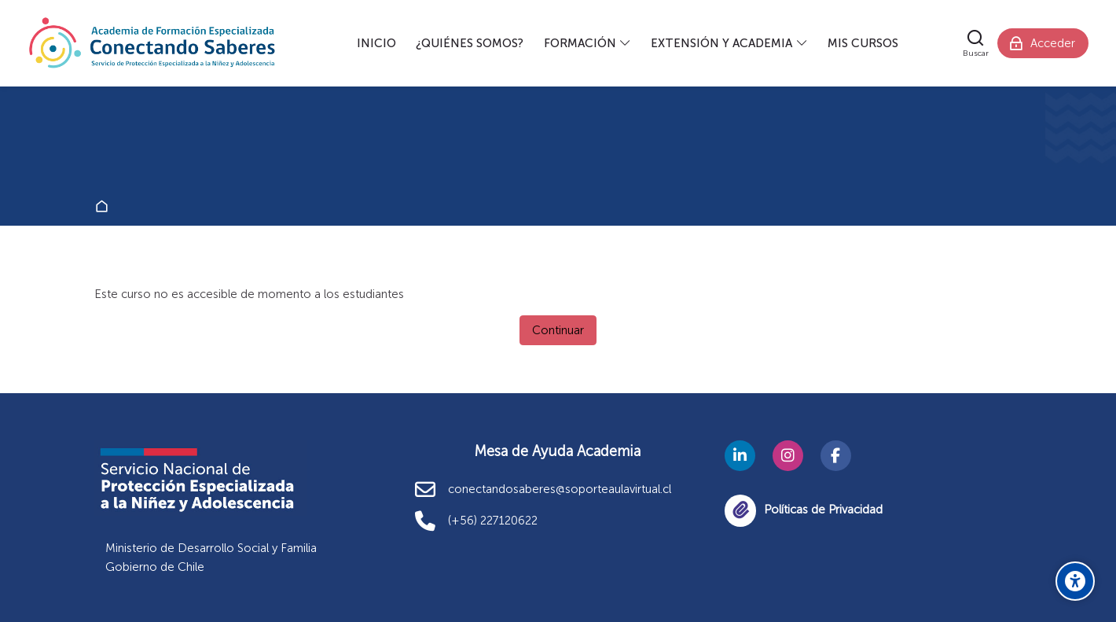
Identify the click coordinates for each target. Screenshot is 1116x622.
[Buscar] (976, 43)
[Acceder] (1042, 43)
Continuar (558, 330)
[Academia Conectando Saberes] (152, 43)
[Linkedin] (740, 455)
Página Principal (105, 207)
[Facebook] (835, 455)
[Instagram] (788, 455)
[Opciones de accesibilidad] (1075, 581)
